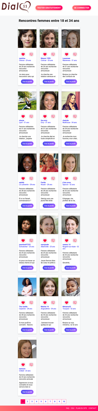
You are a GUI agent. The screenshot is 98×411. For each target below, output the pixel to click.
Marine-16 (45, 307)
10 (64, 401)
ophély (21, 182)
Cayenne (22, 309)
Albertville (45, 247)
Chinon (21, 60)
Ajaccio (65, 185)
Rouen (43, 185)
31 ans (74, 60)
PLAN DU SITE (81, 408)
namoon (22, 369)
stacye (21, 120)
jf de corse (67, 182)
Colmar (43, 60)
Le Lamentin (24, 185)
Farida (43, 182)
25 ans (31, 247)
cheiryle (66, 120)
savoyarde (45, 245)
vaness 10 (67, 245)
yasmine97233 (24, 245)
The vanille (23, 307)
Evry (42, 122)
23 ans (27, 371)
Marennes (66, 60)
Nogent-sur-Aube (69, 247)
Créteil (21, 371)
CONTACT (92, 408)
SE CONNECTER (81, 8)
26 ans (50, 60)
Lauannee (66, 58)
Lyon (21, 122)
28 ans (32, 185)
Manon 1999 (46, 58)
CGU (72, 408)
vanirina (22, 58)
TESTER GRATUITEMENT (49, 8)
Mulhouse (66, 122)
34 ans (74, 122)
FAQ (67, 408)
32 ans (72, 185)
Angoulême (45, 309)
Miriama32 (67, 307)
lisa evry (44, 120)
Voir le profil (27, 82)
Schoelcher (23, 247)
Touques (66, 309)
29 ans (28, 60)
